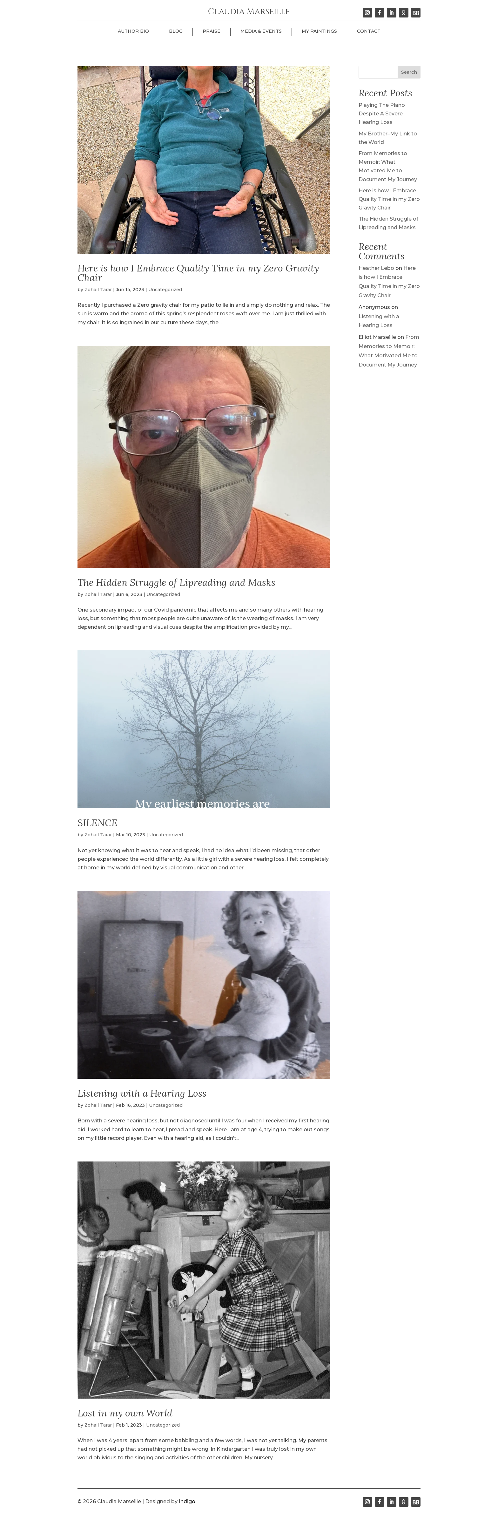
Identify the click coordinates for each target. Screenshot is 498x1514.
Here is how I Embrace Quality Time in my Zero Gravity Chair (198, 273)
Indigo (187, 1501)
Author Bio (133, 31)
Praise (211, 31)
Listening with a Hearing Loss (141, 1093)
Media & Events (261, 31)
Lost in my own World (124, 1413)
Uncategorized (165, 289)
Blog (176, 31)
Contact (368, 31)
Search (409, 72)
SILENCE (97, 823)
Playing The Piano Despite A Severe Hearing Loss (382, 113)
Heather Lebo (376, 268)
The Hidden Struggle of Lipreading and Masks (176, 582)
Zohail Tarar (98, 289)
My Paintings (319, 31)
